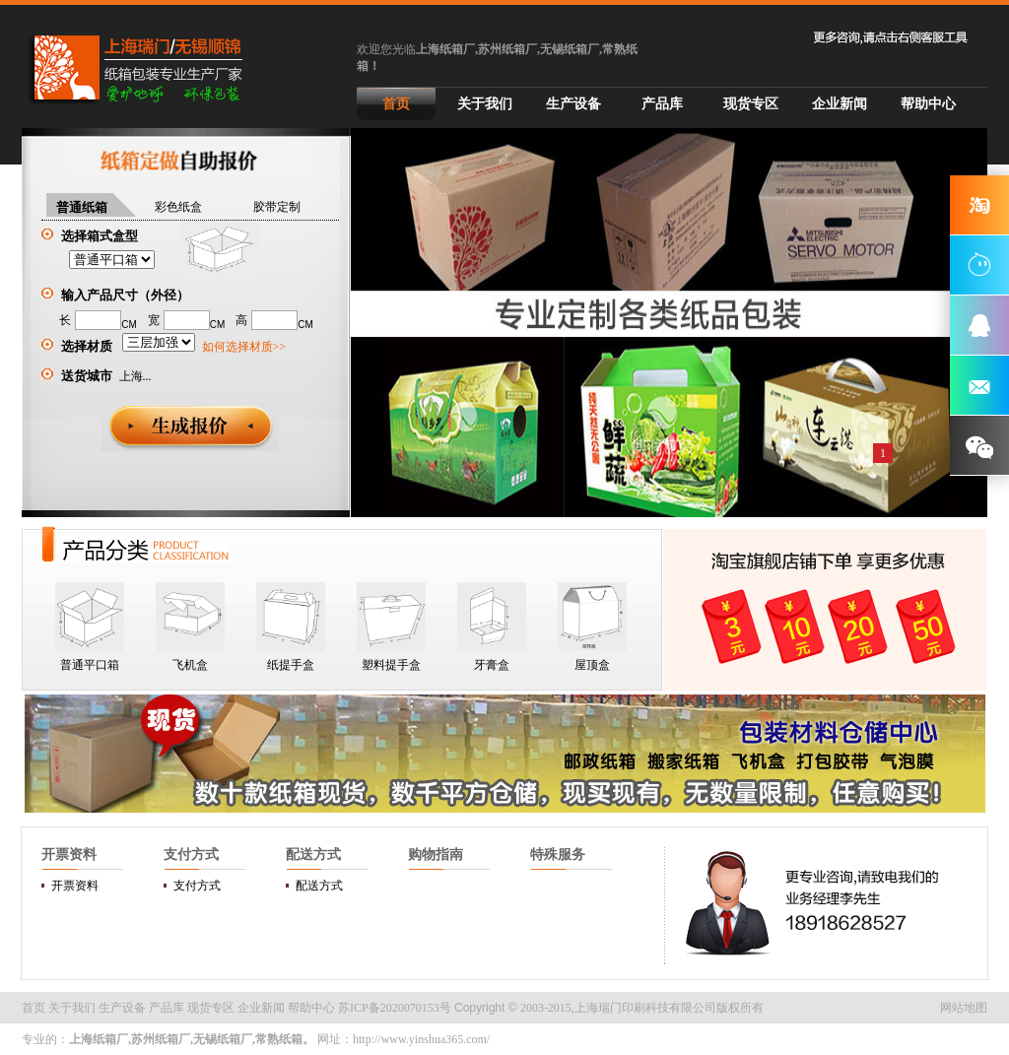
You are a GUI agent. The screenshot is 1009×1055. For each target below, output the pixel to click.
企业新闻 (839, 104)
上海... (135, 376)
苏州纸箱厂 (160, 1039)
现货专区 (750, 104)
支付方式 (197, 885)
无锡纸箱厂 (222, 1039)
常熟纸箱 (279, 1039)
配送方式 (319, 885)
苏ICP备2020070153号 (394, 1008)
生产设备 (573, 104)
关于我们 (484, 104)
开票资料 (75, 885)
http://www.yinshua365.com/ (421, 1039)
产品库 (662, 104)
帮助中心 (928, 104)
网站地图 (963, 1008)
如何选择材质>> (244, 347)
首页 (396, 104)
